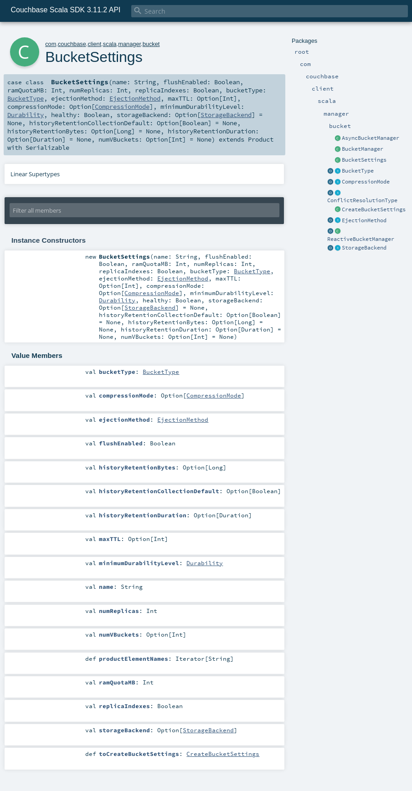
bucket (151, 44)
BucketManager (362, 149)
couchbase (72, 44)
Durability (25, 115)
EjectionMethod (364, 220)
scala (110, 44)
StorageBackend (364, 248)
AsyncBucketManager (370, 138)
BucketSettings (364, 160)
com (50, 44)
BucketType (358, 171)
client (94, 44)
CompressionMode (366, 182)
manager (129, 44)
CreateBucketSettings (374, 209)
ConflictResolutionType (362, 200)
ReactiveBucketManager (360, 239)
